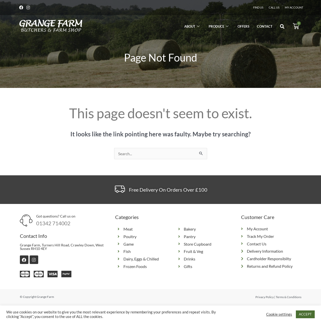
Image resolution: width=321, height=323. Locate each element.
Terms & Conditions (288, 297)
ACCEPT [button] (305, 314)
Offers (243, 27)
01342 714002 (53, 224)
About (192, 26)
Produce (218, 26)
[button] (282, 27)
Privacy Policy (264, 297)
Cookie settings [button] (279, 314)
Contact (264, 27)
